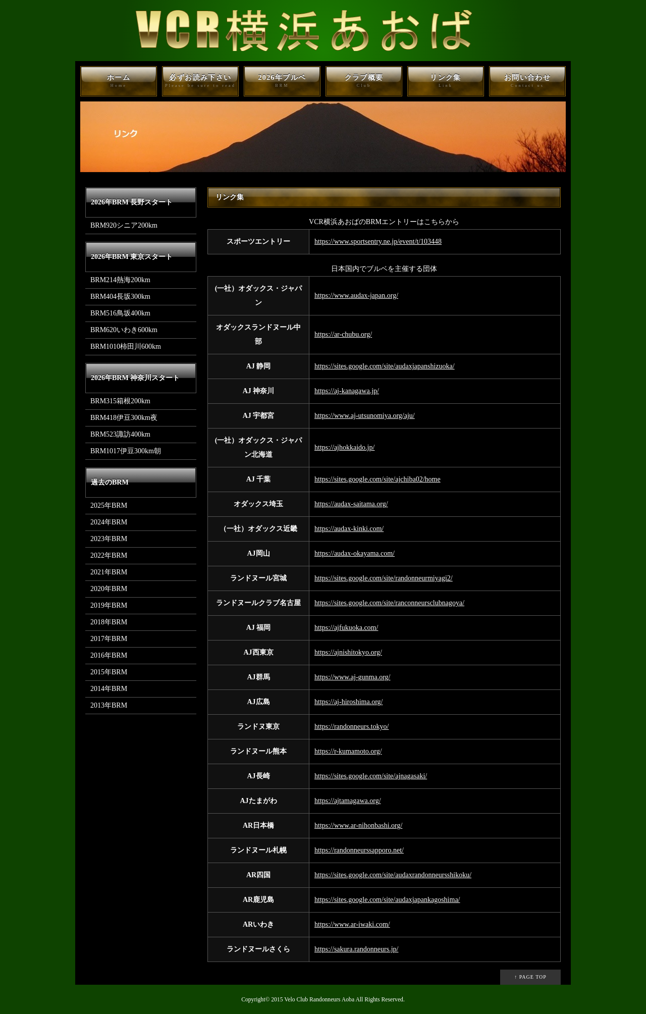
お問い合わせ (527, 81)
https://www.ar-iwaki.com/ (352, 924)
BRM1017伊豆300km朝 (125, 451)
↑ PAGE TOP (530, 977)
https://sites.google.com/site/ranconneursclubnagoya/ (389, 603)
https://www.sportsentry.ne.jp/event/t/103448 (378, 241)
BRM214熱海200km (120, 280)
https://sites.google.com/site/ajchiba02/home (377, 479)
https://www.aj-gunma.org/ (352, 677)
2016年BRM (108, 655)
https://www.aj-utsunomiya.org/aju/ (364, 415)
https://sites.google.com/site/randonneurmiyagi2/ (383, 578)
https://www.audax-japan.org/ (356, 295)
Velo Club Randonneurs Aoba (319, 999)
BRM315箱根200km (120, 401)
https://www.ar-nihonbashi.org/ (358, 825)
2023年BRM (108, 539)
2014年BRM (108, 688)
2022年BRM (108, 555)
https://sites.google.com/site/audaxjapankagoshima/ (387, 899)
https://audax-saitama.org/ (351, 504)
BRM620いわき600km (123, 330)
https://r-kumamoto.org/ (348, 751)
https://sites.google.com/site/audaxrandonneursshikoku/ (392, 875)
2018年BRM (108, 622)
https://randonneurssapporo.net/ (359, 850)
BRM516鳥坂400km (120, 313)
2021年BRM (108, 572)
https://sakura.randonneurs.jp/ (356, 949)
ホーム (118, 81)
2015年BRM (108, 672)
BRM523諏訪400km (120, 434)
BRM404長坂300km (120, 296)
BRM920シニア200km (123, 225)
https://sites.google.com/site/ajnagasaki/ (370, 776)
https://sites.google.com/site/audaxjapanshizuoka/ (384, 366)
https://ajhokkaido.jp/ (344, 447)
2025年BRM (108, 505)
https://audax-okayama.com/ (354, 553)
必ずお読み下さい (200, 81)
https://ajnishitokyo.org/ (348, 652)
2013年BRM (108, 705)
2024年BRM (108, 522)
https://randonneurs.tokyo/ (351, 726)
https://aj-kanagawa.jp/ (346, 391)
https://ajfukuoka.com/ (346, 627)
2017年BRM (108, 639)
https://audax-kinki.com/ (349, 528)
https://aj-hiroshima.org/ (348, 702)
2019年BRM (108, 605)
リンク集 (445, 81)
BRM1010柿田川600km (125, 346)
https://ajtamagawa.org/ (347, 801)
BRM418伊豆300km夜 (123, 417)
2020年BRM (108, 589)
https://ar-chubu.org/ (343, 334)
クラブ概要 (364, 81)
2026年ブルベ (282, 81)
